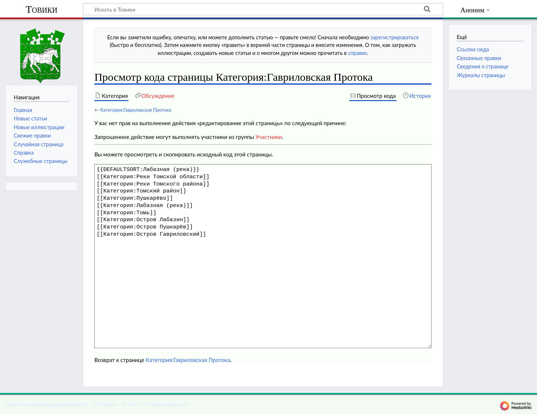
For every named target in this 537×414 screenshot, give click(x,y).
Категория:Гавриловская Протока (135, 110)
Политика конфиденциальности (46, 404)
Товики (41, 9)
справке (357, 53)
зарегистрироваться (394, 37)
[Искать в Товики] (263, 9)
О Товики (104, 404)
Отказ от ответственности (155, 404)
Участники (268, 137)
